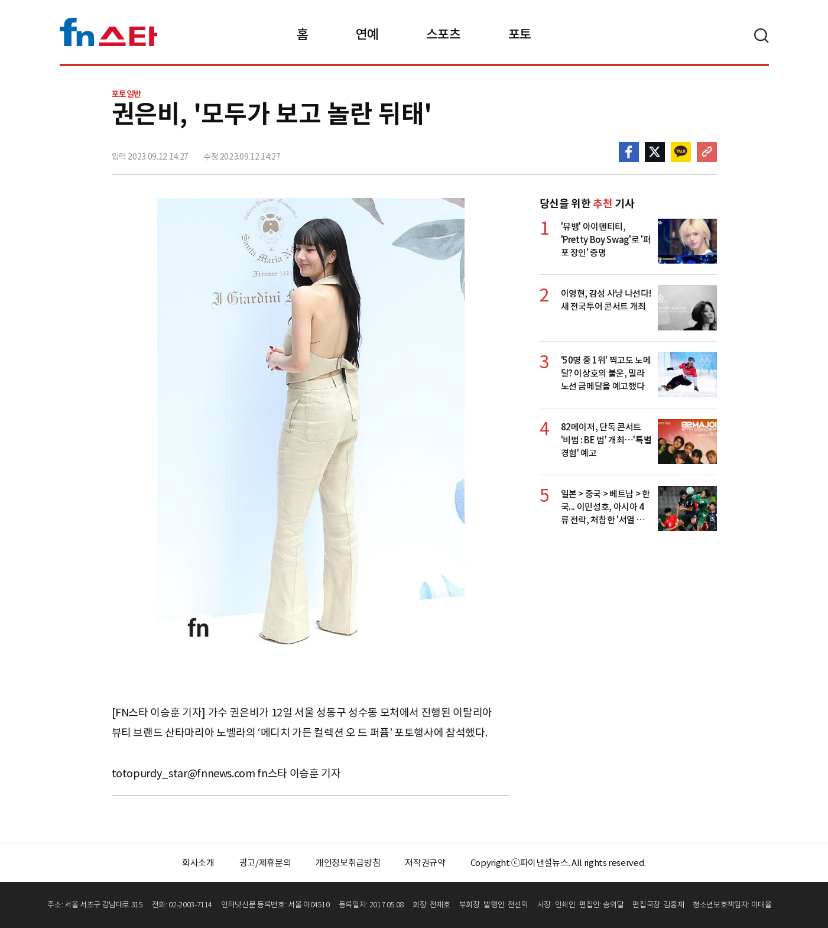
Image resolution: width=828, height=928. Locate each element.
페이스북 (629, 152)
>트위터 (655, 152)
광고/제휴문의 (265, 862)
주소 (707, 152)
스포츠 (443, 34)
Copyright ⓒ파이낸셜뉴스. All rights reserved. (558, 862)
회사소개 (198, 862)
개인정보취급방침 (348, 862)
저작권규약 (425, 862)
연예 (367, 34)
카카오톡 (681, 152)
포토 (519, 34)
